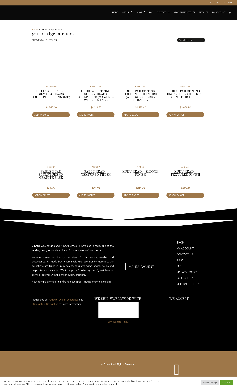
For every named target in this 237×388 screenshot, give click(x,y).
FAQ (151, 12)
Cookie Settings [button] (210, 382)
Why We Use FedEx (118, 321)
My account (218, 12)
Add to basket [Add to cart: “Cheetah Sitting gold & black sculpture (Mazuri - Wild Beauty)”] (87, 114)
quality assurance (68, 299)
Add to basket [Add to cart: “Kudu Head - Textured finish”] (176, 195)
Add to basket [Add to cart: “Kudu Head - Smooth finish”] (131, 195)
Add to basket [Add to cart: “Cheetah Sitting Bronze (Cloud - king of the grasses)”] (176, 114)
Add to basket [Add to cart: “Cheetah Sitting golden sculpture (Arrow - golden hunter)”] (131, 114)
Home (115, 12)
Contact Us (163, 12)
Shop (139, 12)
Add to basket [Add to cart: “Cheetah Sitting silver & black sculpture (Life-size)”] (42, 114)
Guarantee (39, 303)
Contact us (52, 303)
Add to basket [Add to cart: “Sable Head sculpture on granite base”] (42, 195)
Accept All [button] (226, 382)
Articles (203, 12)
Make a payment (141, 266)
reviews (53, 299)
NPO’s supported (182, 12)
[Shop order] (191, 40)
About (125, 12)
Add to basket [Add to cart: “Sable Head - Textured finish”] (87, 195)
